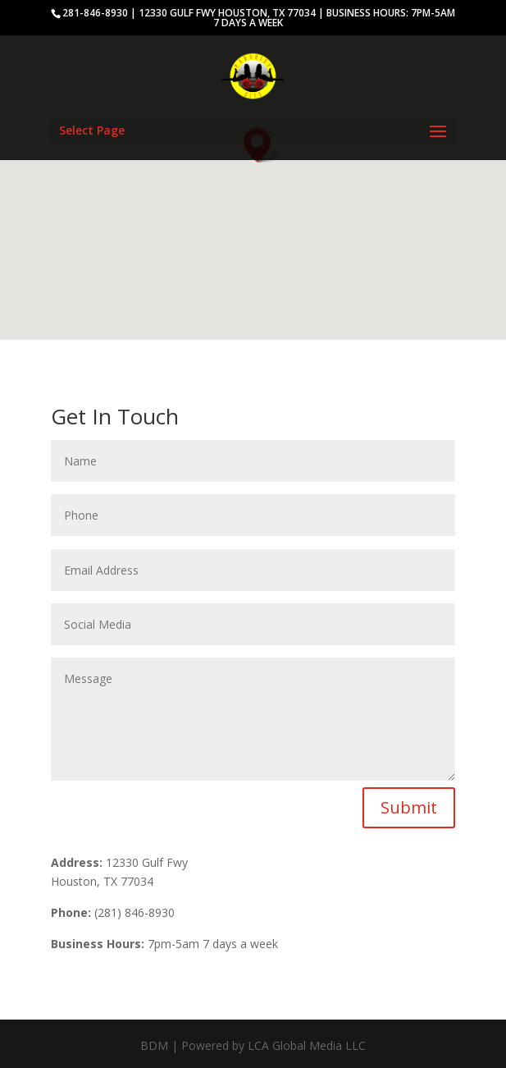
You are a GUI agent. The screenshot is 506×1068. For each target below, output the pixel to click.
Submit (409, 807)
